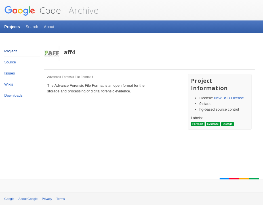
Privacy (47, 198)
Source (10, 62)
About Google (27, 198)
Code (32, 10)
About (49, 26)
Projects (12, 26)
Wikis (8, 84)
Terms (60, 198)
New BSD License (229, 98)
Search (32, 26)
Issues (9, 73)
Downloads (13, 95)
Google (9, 198)
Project (10, 51)
